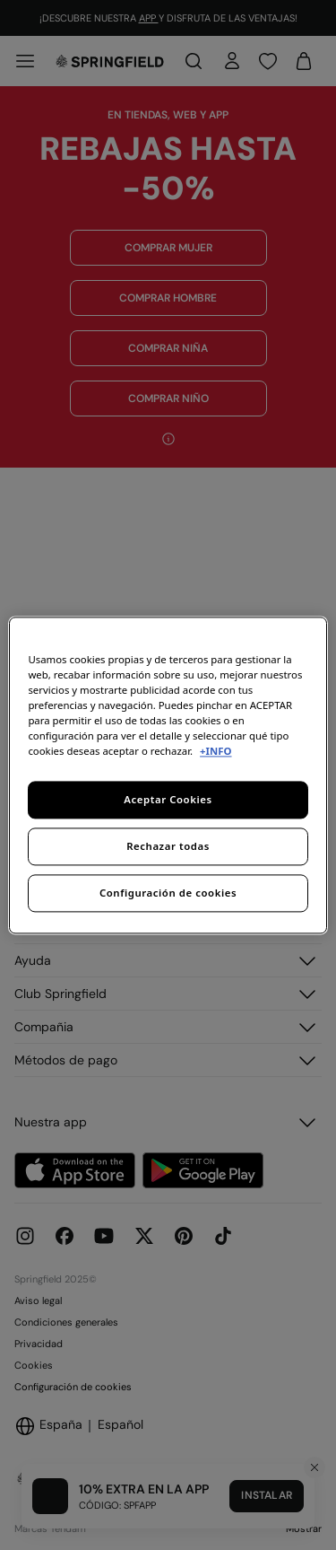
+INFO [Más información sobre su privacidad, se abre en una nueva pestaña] (215, 750)
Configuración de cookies (168, 892)
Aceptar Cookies (167, 799)
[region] (167, 775)
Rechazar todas (168, 846)
